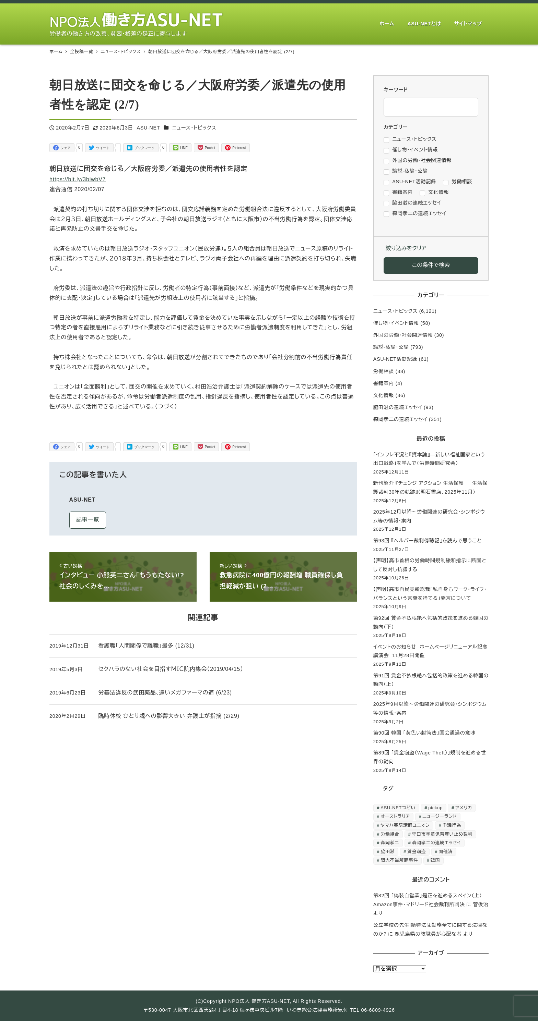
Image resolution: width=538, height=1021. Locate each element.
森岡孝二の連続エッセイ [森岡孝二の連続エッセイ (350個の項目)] (436, 842)
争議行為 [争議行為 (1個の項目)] (452, 825)
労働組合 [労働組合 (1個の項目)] (390, 834)
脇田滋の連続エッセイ (397, 407)
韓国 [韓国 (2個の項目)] (435, 860)
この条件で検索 (431, 265)
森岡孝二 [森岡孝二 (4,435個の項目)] (390, 842)
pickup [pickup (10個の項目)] (435, 807)
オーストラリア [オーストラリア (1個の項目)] (395, 816)
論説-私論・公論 (391, 347)
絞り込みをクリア (406, 248)
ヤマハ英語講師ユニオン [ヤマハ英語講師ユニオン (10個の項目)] (405, 825)
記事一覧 (87, 519)
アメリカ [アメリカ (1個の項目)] (463, 807)
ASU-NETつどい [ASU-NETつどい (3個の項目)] (398, 807)
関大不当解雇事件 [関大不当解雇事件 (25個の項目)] (399, 860)
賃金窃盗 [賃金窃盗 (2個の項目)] (416, 851)
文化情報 (383, 395)
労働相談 (383, 371)
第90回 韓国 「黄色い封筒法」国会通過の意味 (424, 733)
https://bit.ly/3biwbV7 (77, 179)
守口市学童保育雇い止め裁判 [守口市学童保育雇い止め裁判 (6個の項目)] (442, 834)
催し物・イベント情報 (396, 323)
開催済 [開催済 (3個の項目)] (445, 851)
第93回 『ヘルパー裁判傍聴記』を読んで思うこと (427, 540)
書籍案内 (383, 383)
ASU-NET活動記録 (395, 359)
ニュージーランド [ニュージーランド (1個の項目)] (440, 816)
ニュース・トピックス (194, 128)
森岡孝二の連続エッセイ (400, 419)
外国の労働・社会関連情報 (403, 335)
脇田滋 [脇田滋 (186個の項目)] (388, 851)
